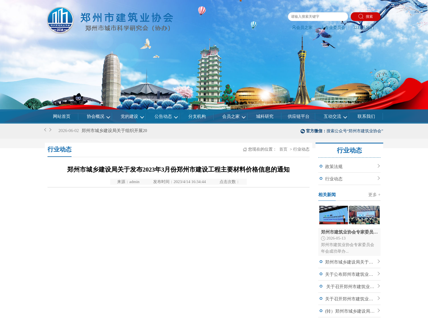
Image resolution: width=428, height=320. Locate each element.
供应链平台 (299, 116)
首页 (282, 149)
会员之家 (302, 27)
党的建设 (129, 116)
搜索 (365, 16)
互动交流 (332, 116)
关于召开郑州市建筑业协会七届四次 (350, 286)
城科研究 (265, 116)
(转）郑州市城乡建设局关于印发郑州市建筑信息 (350, 311)
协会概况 (95, 116)
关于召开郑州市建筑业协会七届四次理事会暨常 (350, 299)
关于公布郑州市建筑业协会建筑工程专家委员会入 (350, 274)
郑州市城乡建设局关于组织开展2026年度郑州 (350, 262)
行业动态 (334, 179)
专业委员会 (332, 27)
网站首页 (61, 116)
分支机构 (197, 116)
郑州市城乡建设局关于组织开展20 (114, 130)
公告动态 (163, 116)
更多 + (374, 194)
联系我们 (363, 27)
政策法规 (334, 166)
